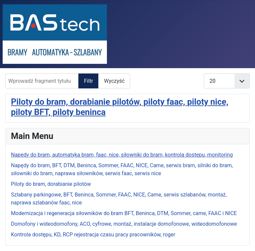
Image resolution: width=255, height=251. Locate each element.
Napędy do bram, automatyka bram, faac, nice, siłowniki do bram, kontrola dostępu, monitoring (122, 155)
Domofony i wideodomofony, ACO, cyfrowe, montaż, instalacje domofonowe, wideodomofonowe (124, 224)
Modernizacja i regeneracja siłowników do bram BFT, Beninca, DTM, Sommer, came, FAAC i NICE (124, 213)
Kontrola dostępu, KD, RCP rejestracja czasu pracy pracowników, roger (93, 234)
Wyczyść (114, 81)
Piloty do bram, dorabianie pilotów (51, 184)
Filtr (88, 81)
